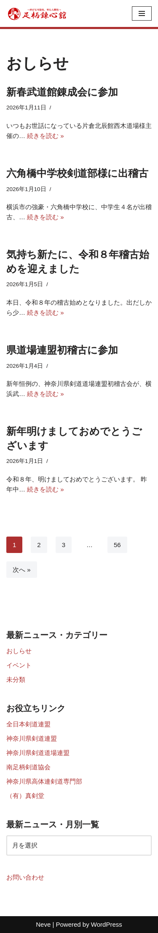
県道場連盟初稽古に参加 (62, 350)
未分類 (15, 679)
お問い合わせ (25, 877)
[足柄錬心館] (38, 13)
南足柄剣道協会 (28, 767)
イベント (19, 665)
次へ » (22, 569)
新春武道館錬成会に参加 (62, 92)
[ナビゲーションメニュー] (142, 13)
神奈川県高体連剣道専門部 (44, 781)
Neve (43, 924)
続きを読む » (45, 135)
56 (117, 544)
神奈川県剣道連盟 (31, 738)
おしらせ (19, 650)
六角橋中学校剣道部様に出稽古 (77, 173)
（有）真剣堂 (25, 795)
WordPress (106, 924)
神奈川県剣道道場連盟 (38, 752)
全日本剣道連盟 (28, 724)
